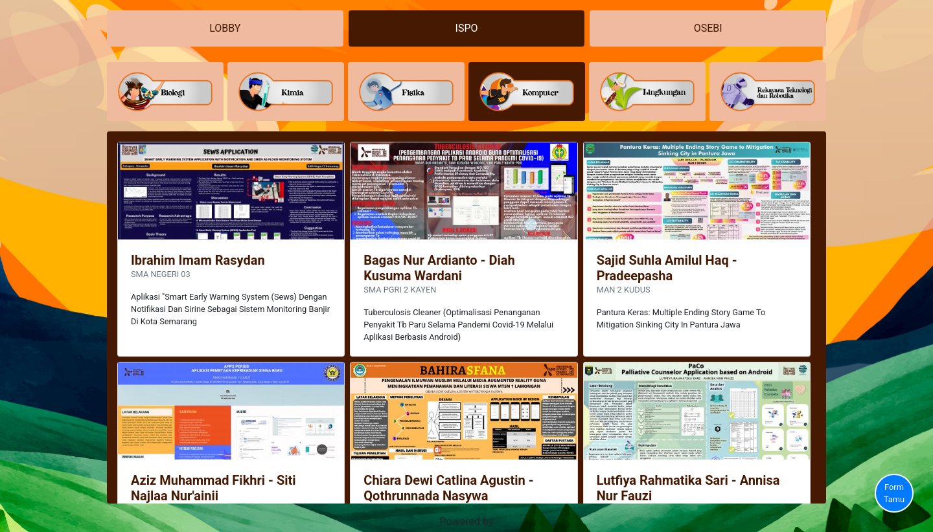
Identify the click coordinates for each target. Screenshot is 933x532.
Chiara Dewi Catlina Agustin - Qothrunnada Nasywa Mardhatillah (448, 495)
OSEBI (708, 28)
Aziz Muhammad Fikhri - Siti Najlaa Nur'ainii (213, 488)
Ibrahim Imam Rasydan (198, 260)
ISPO (466, 28)
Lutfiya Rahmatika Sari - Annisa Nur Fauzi (688, 488)
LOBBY (224, 28)
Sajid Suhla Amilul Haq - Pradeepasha (667, 267)
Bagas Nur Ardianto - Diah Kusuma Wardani (438, 267)
